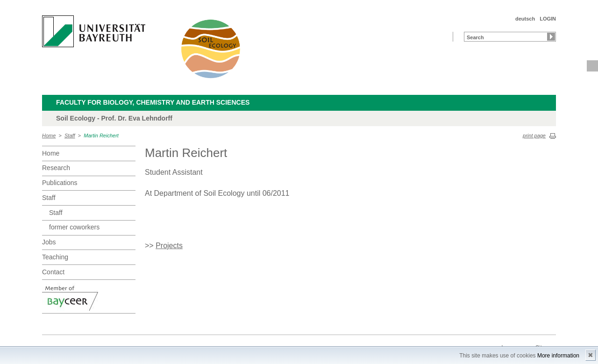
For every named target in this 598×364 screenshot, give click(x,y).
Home (49, 135)
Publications (60, 182)
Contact (53, 272)
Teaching (55, 257)
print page (534, 135)
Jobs (49, 242)
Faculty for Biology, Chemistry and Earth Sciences (152, 102)
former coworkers (74, 227)
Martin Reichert (101, 135)
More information (558, 355)
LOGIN (548, 18)
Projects (169, 246)
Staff (69, 135)
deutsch (525, 18)
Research (56, 167)
